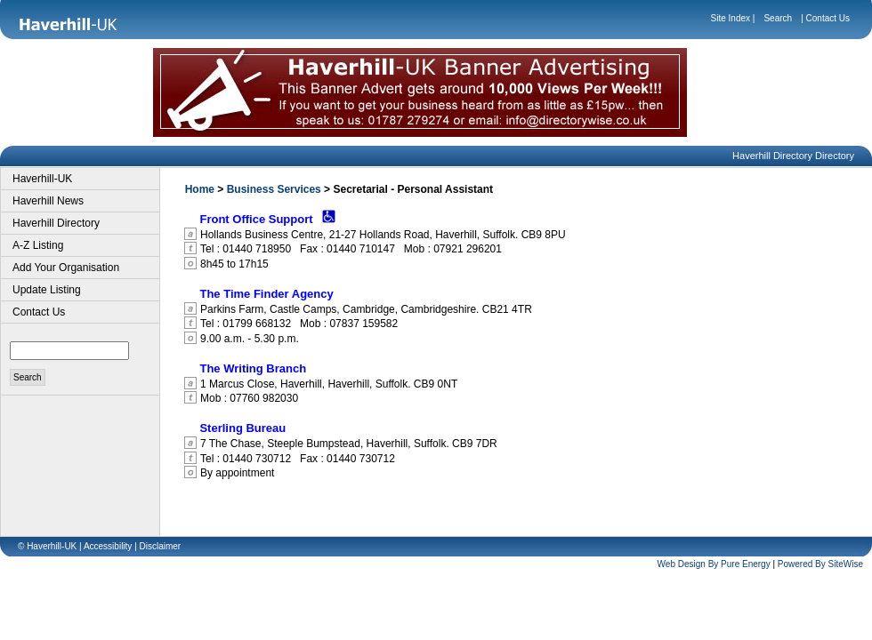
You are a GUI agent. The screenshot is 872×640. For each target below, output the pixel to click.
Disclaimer (161, 546)
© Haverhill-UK (47, 546)
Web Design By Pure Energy (714, 564)
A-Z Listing (37, 245)
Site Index (730, 18)
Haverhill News (48, 201)
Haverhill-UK (42, 178)
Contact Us (828, 18)
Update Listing (46, 290)
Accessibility (108, 546)
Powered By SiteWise (820, 564)
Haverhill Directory (56, 223)
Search (777, 18)
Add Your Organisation (65, 267)
